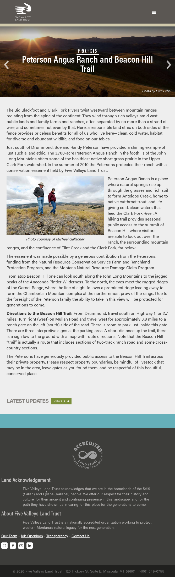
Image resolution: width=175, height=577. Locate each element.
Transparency (57, 535)
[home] (22, 12)
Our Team (9, 535)
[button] (154, 12)
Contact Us (81, 535)
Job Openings (32, 535)
